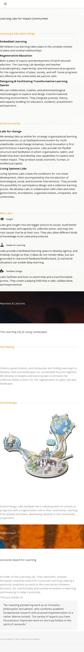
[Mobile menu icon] (5, 3)
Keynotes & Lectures (12, 303)
